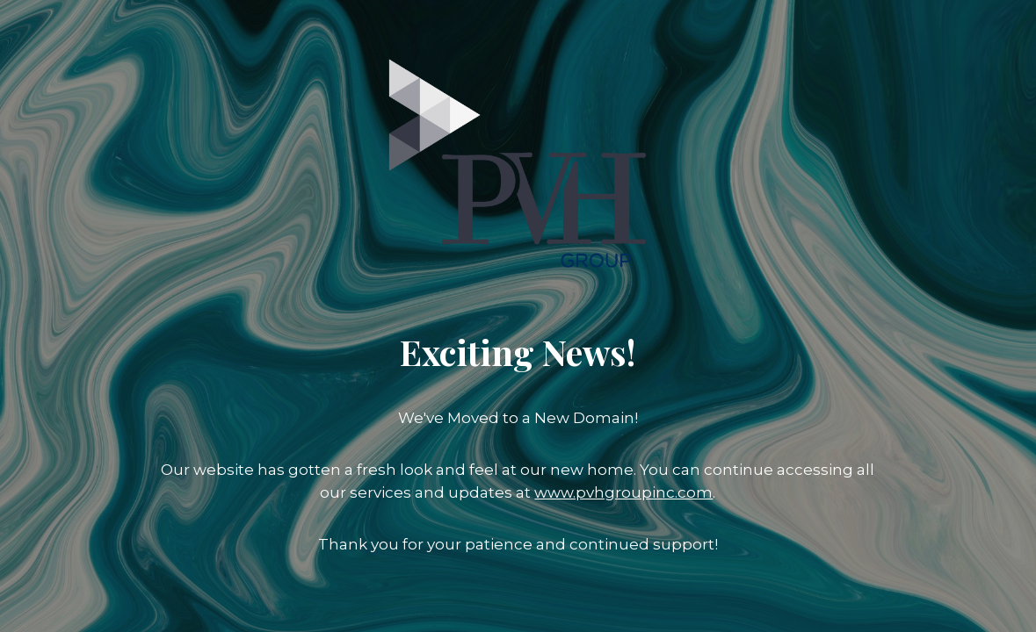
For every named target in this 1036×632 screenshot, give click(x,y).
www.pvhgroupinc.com (623, 492)
